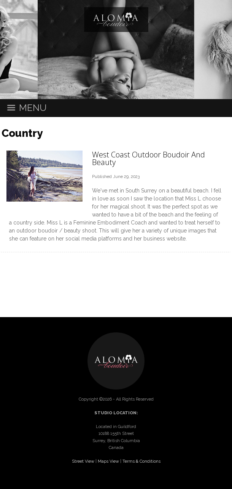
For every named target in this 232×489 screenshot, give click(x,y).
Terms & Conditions (141, 461)
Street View (83, 461)
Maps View (108, 461)
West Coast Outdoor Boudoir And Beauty (148, 158)
